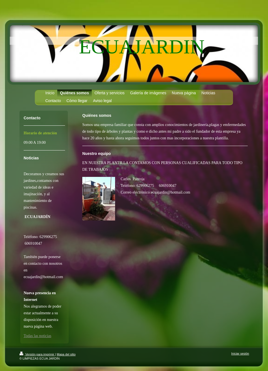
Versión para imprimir (37, 354)
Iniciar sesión (240, 353)
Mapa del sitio (66, 354)
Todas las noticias (37, 336)
